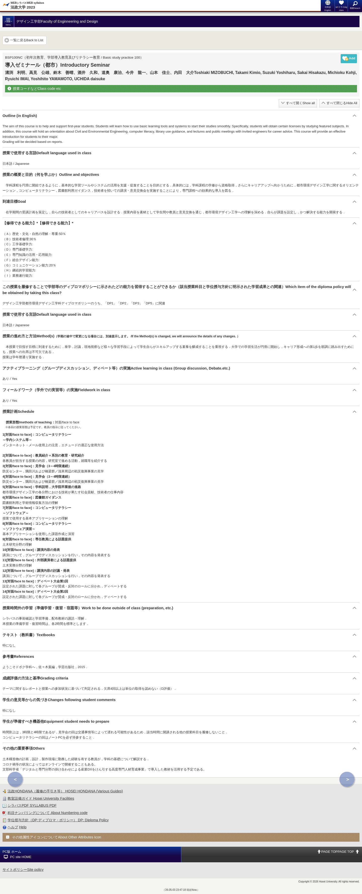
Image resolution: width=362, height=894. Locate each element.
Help (22, 827)
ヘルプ (13, 827)
